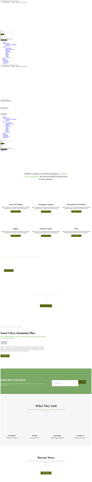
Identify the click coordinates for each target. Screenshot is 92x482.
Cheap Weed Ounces (10, 49)
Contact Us (5, 63)
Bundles (7, 50)
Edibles (7, 53)
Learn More (7, 166)
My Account (5, 60)
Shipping (7, 45)
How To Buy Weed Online (11, 44)
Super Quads (8, 51)
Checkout (5, 59)
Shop (4, 46)
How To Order (6, 43)
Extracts (7, 54)
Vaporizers (8, 57)
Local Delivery (6, 61)
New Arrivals (8, 48)
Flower (7, 52)
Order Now (3, 150)
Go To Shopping (4, 40)
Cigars (7, 56)
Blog (4, 58)
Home (4, 42)
